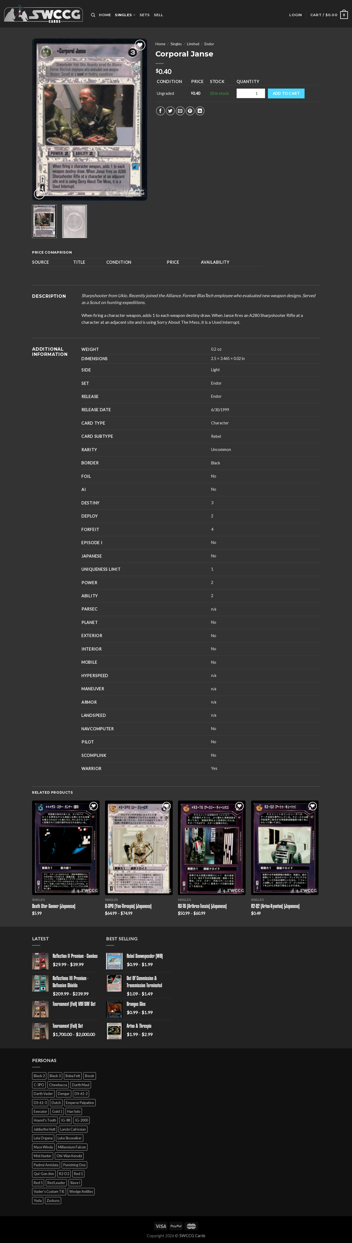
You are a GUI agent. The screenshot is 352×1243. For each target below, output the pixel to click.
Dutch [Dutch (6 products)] (56, 1102)
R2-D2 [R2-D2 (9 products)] (64, 1173)
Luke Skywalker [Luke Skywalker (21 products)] (70, 1138)
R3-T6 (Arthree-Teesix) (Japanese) (202, 906)
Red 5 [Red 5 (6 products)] (38, 1182)
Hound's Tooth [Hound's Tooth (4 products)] (45, 1120)
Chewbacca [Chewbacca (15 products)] (58, 1085)
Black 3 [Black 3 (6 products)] (55, 1076)
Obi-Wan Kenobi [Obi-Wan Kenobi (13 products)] (69, 1156)
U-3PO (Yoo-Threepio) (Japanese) (128, 906)
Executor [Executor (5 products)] (40, 1111)
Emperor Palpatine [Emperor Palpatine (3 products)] (80, 1102)
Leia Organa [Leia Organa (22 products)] (43, 1138)
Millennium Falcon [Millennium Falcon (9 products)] (72, 1147)
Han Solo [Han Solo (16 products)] (73, 1111)
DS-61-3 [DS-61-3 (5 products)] (40, 1102)
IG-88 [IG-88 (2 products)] (65, 1120)
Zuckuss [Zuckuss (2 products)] (53, 1200)
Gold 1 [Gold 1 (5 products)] (57, 1111)
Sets (145, 15)
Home (105, 15)
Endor (209, 44)
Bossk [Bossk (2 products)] (89, 1076)
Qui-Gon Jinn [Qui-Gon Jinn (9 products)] (44, 1173)
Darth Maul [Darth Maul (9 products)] (80, 1085)
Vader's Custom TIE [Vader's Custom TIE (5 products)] (49, 1191)
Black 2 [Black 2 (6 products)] (39, 1076)
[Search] (93, 15)
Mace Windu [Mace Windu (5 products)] (43, 1147)
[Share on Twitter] (170, 110)
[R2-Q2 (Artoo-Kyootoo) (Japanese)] (285, 848)
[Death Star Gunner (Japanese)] (66, 848)
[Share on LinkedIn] (200, 110)
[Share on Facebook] (160, 110)
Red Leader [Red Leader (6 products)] (56, 1182)
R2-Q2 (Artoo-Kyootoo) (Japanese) (275, 906)
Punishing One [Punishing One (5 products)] (74, 1165)
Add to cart (286, 93)
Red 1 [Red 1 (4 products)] (78, 1173)
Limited (193, 44)
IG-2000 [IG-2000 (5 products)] (81, 1120)
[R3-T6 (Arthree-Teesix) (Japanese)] (212, 848)
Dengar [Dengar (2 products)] (64, 1093)
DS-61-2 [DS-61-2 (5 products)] (81, 1093)
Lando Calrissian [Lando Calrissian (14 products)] (73, 1129)
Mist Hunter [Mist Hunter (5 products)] (43, 1156)
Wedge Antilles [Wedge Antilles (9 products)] (81, 1191)
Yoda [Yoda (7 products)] (38, 1200)
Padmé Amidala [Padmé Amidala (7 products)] (46, 1165)
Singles (125, 15)
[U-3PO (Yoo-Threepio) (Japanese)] (139, 848)
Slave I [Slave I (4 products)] (75, 1182)
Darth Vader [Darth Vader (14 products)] (43, 1093)
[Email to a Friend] (180, 110)
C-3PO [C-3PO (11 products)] (39, 1085)
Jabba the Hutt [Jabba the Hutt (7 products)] (44, 1129)
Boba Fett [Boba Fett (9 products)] (73, 1076)
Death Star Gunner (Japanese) (53, 906)
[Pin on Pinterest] (190, 110)
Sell (158, 15)
